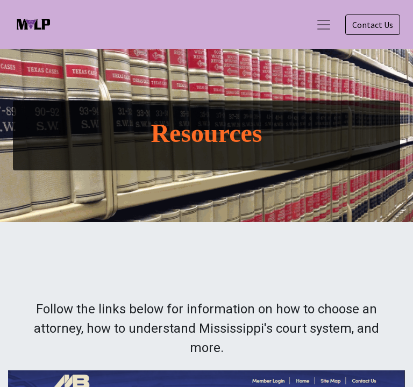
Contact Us (372, 24)
